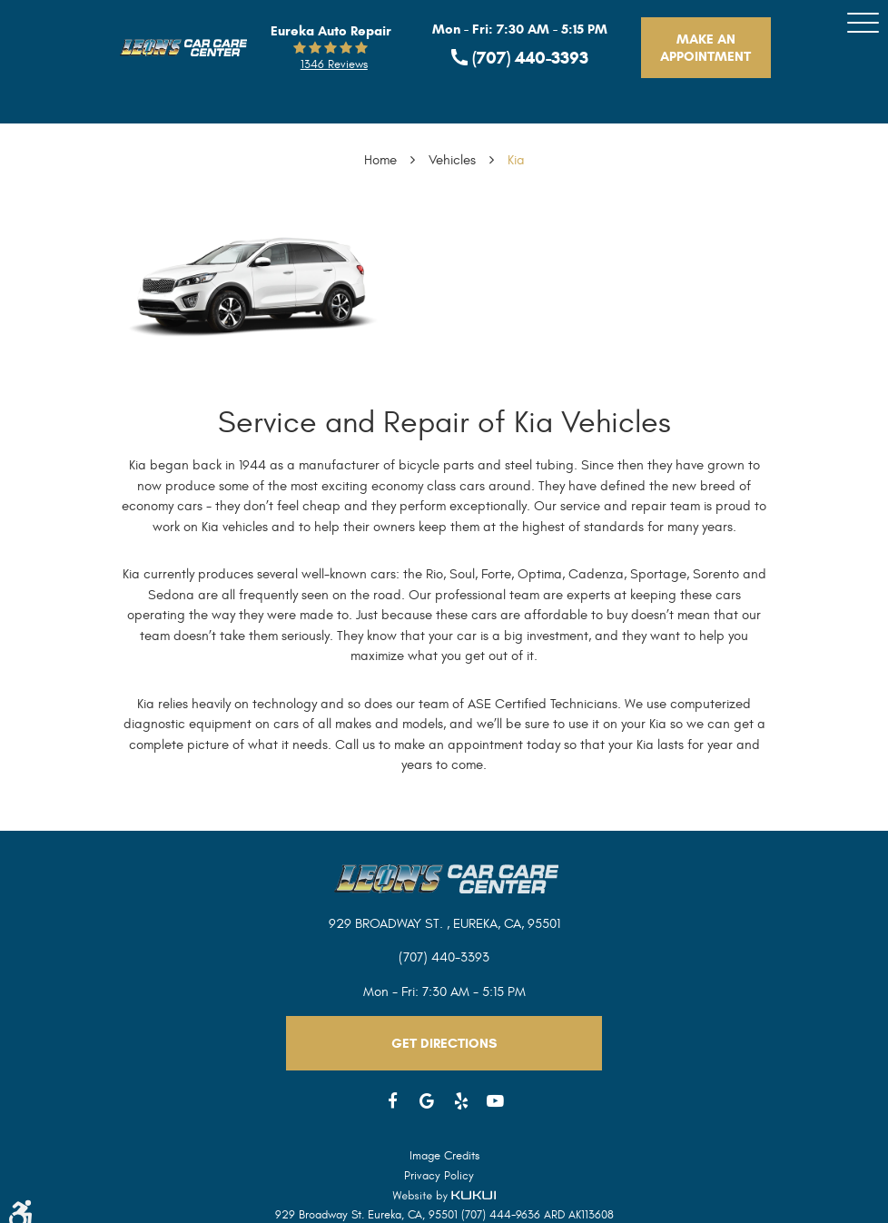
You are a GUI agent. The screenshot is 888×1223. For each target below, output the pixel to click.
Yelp (461, 1101)
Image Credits (444, 1156)
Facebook (393, 1101)
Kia (516, 160)
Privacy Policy (439, 1176)
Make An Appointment (705, 47)
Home (380, 160)
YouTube (496, 1101)
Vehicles (452, 160)
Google (427, 1101)
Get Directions (444, 1043)
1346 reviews (334, 64)
